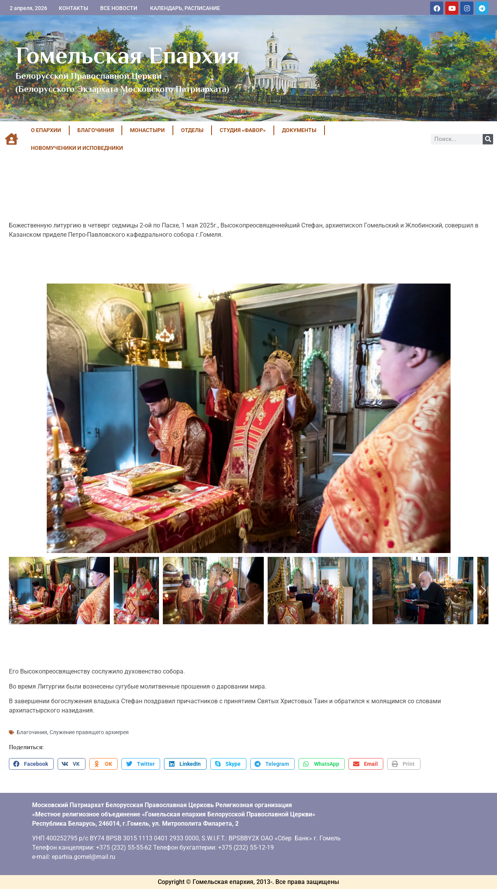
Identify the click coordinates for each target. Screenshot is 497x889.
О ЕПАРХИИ (46, 130)
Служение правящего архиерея (89, 732)
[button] (31, 764)
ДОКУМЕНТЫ (299, 130)
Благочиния (32, 732)
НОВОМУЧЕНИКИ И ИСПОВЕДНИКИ (77, 148)
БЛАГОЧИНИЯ (95, 130)
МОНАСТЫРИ (147, 130)
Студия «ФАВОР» (243, 130)
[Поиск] (488, 139)
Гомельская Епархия (127, 55)
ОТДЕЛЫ (192, 130)
